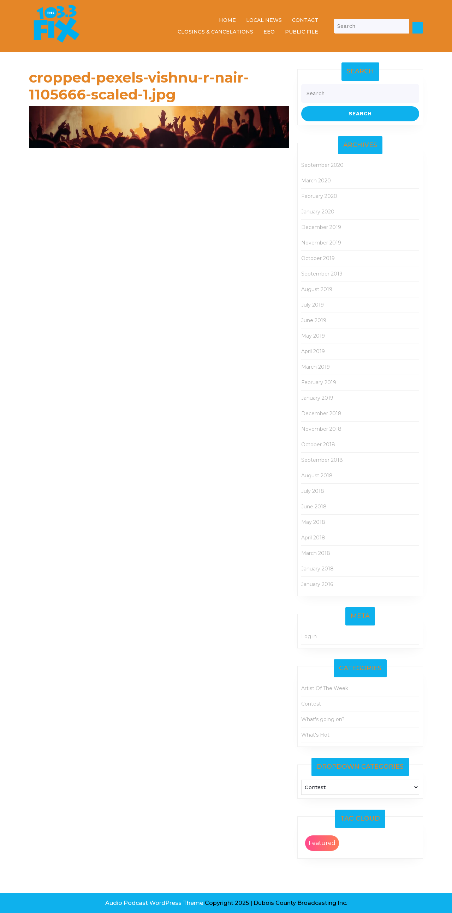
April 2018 (313, 537)
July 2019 (312, 305)
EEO (269, 32)
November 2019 (321, 243)
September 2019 (322, 274)
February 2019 (318, 382)
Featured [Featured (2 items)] (322, 843)
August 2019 (316, 289)
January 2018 (317, 569)
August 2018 (317, 475)
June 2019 (313, 320)
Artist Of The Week (324, 688)
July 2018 (312, 491)
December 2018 (321, 413)
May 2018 (313, 522)
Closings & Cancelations (215, 32)
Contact (305, 20)
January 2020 (317, 211)
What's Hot (315, 735)
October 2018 (318, 444)
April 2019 (313, 351)
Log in (309, 636)
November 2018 (321, 429)
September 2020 (322, 165)
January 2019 (317, 398)
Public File (301, 32)
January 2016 (317, 584)
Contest (311, 704)
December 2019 (321, 227)
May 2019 (313, 336)
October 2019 (318, 258)
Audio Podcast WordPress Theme (154, 903)
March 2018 (315, 553)
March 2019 (315, 367)
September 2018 (322, 460)
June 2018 (314, 506)
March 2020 (316, 180)
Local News (264, 20)
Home (227, 20)
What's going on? (323, 719)
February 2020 (319, 196)
